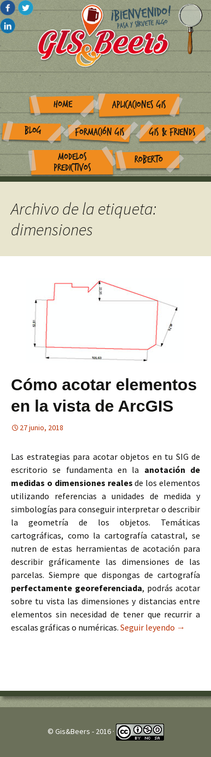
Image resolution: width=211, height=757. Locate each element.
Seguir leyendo (152, 627)
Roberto (148, 159)
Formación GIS (100, 132)
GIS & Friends (172, 132)
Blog (33, 130)
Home (63, 104)
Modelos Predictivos (72, 163)
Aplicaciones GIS (139, 105)
